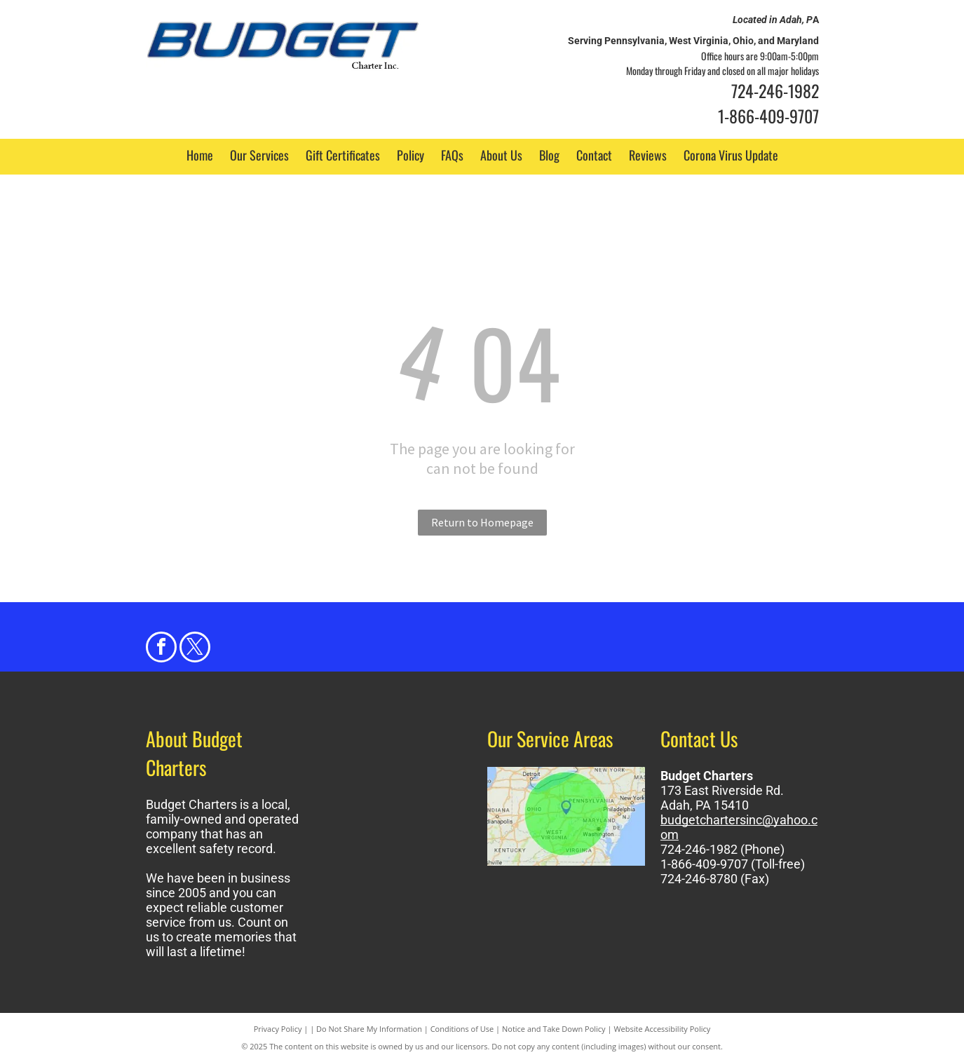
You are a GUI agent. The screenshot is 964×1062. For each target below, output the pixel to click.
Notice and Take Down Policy (554, 1028)
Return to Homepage (482, 522)
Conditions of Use (462, 1028)
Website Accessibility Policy (661, 1028)
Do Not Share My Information (369, 1028)
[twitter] (194, 649)
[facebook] (161, 649)
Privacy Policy (278, 1028)
